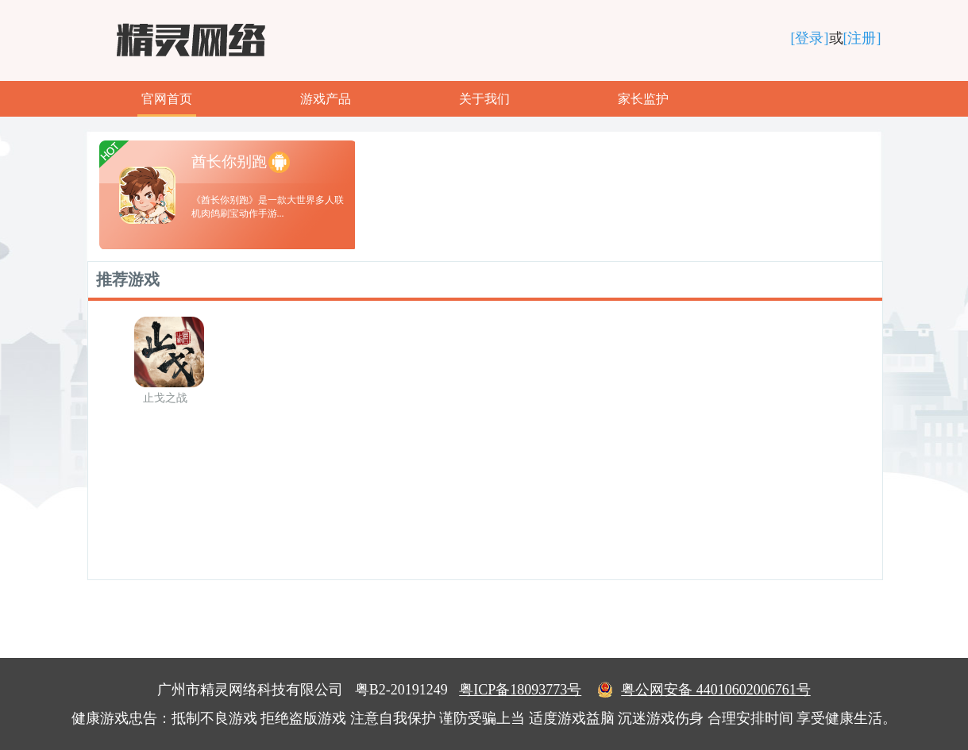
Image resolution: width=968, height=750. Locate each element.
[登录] (810, 38)
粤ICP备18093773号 (520, 690)
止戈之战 (165, 398)
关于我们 (484, 99)
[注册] (862, 38)
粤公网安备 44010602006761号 (704, 690)
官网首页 (166, 99)
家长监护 (643, 99)
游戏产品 (325, 99)
